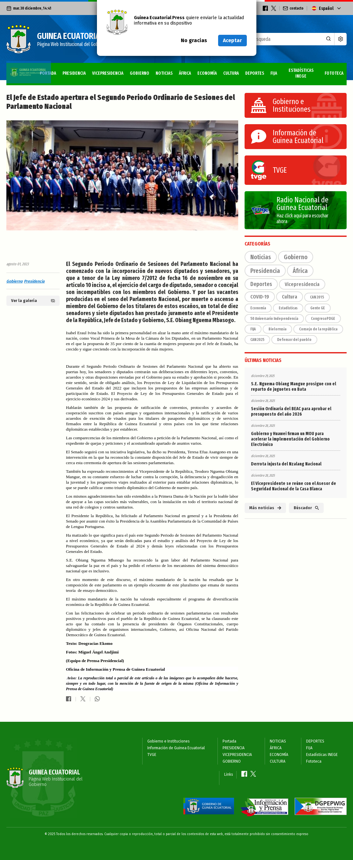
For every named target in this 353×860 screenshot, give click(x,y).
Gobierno (14, 281)
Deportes (261, 284)
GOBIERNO (118, 70)
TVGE (151, 754)
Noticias (260, 257)
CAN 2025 (257, 339)
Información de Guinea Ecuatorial (176, 748)
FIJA (264, 70)
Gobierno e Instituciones (168, 741)
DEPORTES (243, 70)
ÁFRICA (168, 70)
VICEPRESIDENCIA (83, 70)
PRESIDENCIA (47, 70)
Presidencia (34, 281)
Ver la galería (33, 300)
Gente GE (317, 308)
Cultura (289, 297)
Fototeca (332, 70)
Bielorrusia (277, 329)
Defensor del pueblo (294, 339)
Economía (258, 308)
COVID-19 (259, 297)
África (300, 271)
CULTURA (218, 70)
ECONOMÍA (192, 70)
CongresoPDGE (323, 318)
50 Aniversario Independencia (274, 318)
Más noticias (265, 508)
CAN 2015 (317, 297)
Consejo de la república (318, 329)
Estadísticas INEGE (295, 70)
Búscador (306, 508)
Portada (19, 70)
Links (228, 774)
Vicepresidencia (302, 284)
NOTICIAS (145, 70)
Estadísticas (288, 308)
